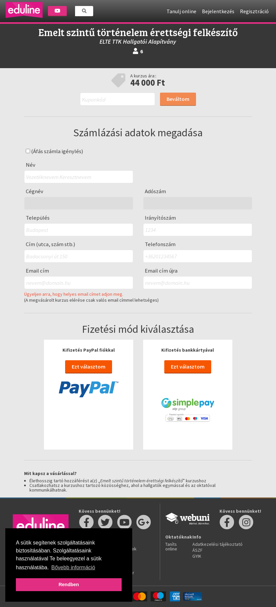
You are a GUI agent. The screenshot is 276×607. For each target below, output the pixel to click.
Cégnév (34, 191)
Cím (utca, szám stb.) (50, 244)
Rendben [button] (69, 584)
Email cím (37, 271)
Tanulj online (181, 11)
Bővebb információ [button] (73, 567)
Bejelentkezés (218, 11)
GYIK (196, 556)
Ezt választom (88, 366)
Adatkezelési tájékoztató (217, 544)
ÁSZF (197, 550)
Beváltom (178, 99)
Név (30, 165)
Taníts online (171, 546)
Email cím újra (161, 271)
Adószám (155, 191)
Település (38, 218)
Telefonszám (160, 244)
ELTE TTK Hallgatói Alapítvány (137, 41)
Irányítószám (160, 218)
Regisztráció (254, 11)
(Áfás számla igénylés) (54, 151)
